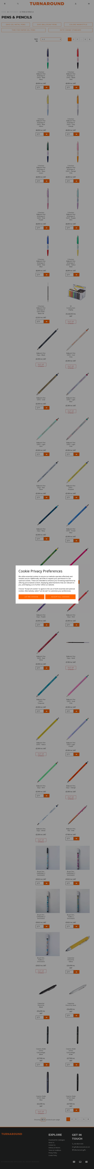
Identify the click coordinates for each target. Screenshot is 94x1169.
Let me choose (31, 597)
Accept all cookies (60, 597)
